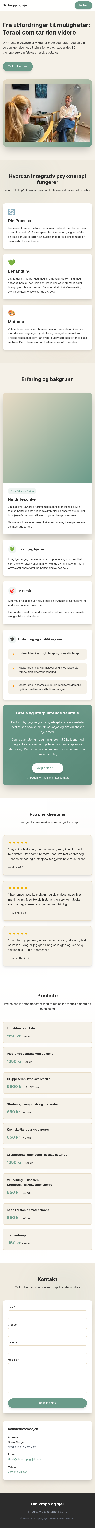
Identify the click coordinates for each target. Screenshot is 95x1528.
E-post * (12, 1324)
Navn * (11, 1307)
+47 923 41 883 (18, 1472)
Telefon (12, 1342)
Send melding (47, 1403)
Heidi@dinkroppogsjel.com (24, 1459)
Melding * (13, 1359)
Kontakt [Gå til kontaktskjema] (83, 5)
